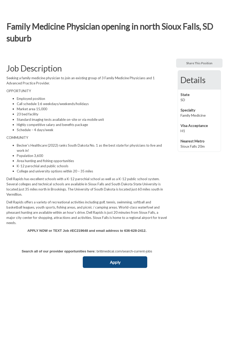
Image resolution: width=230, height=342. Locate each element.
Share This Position (199, 63)
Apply (115, 262)
